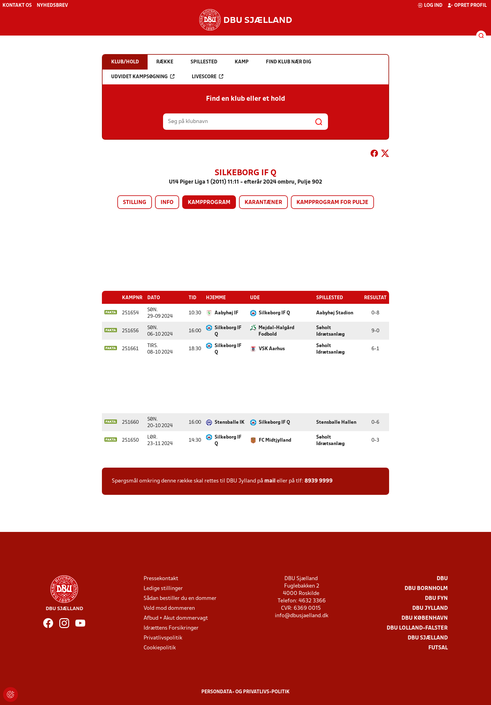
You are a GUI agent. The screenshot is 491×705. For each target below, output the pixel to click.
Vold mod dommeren (169, 608)
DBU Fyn (436, 598)
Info (167, 202)
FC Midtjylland (275, 440)
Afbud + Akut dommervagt (176, 618)
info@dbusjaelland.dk (301, 615)
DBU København (424, 618)
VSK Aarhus (272, 348)
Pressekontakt (161, 578)
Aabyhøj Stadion (334, 313)
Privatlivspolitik (163, 637)
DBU (442, 578)
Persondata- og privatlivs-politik (245, 692)
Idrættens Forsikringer (171, 628)
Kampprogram (209, 202)
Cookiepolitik (160, 647)
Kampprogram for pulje (332, 202)
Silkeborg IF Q (274, 313)
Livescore (207, 76)
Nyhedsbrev (52, 5)
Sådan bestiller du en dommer (180, 598)
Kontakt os (17, 5)
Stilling (134, 202)
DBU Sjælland (428, 637)
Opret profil (467, 5)
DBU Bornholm (426, 588)
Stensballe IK (230, 422)
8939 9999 (318, 480)
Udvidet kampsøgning (142, 76)
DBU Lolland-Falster (417, 628)
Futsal (438, 647)
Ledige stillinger (163, 588)
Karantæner (263, 202)
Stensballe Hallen (336, 422)
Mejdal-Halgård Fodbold (276, 330)
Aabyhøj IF (226, 313)
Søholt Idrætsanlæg (330, 330)
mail (269, 480)
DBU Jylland (430, 608)
